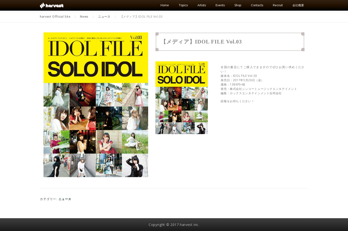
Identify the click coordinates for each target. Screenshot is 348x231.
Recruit (278, 5)
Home (164, 5)
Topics (183, 5)
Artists (201, 5)
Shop (237, 5)
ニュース (65, 199)
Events (220, 5)
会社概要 (298, 5)
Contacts (257, 5)
